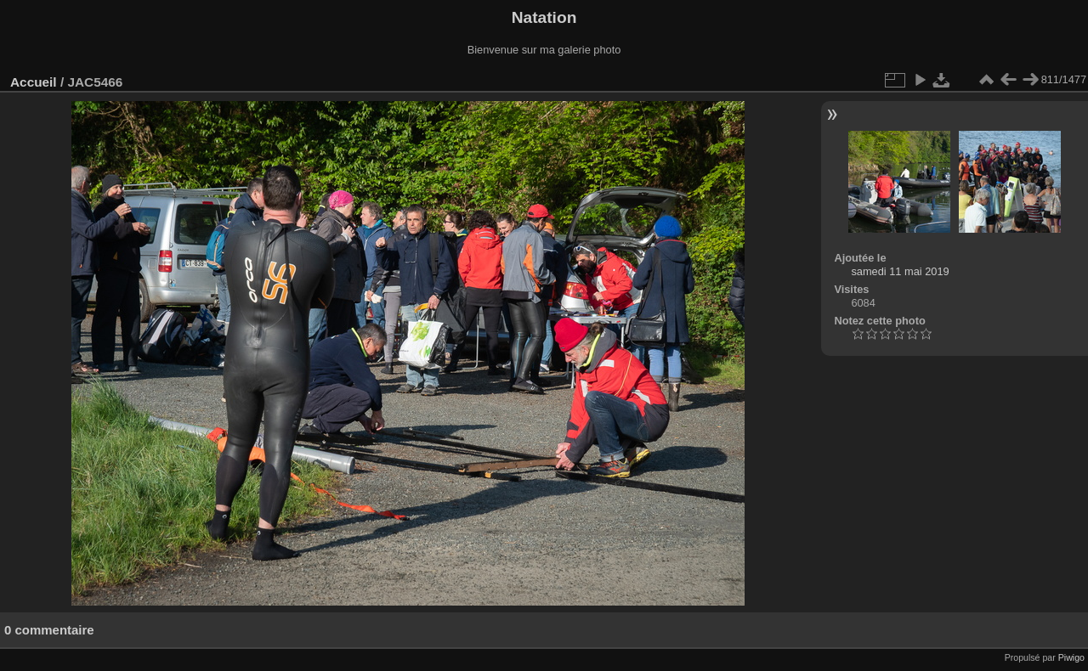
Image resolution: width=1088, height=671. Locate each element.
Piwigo (1071, 657)
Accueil (33, 82)
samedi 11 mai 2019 (900, 271)
